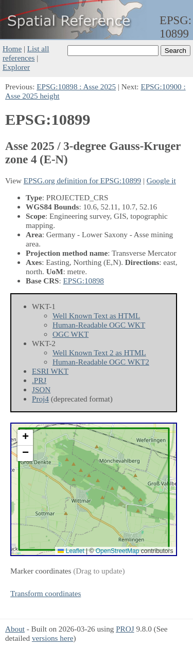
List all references (26, 53)
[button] (25, 438)
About (15, 628)
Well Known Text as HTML (96, 315)
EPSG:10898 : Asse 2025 (76, 86)
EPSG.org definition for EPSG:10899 (82, 180)
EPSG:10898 (83, 280)
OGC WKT (70, 334)
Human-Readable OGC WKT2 (100, 361)
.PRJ (39, 380)
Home (12, 48)
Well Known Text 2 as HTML (99, 352)
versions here (53, 638)
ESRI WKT (50, 371)
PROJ (125, 628)
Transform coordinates (45, 593)
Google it (161, 180)
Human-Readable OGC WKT (98, 324)
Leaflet (71, 551)
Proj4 (40, 398)
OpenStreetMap (117, 551)
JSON (41, 389)
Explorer (16, 67)
